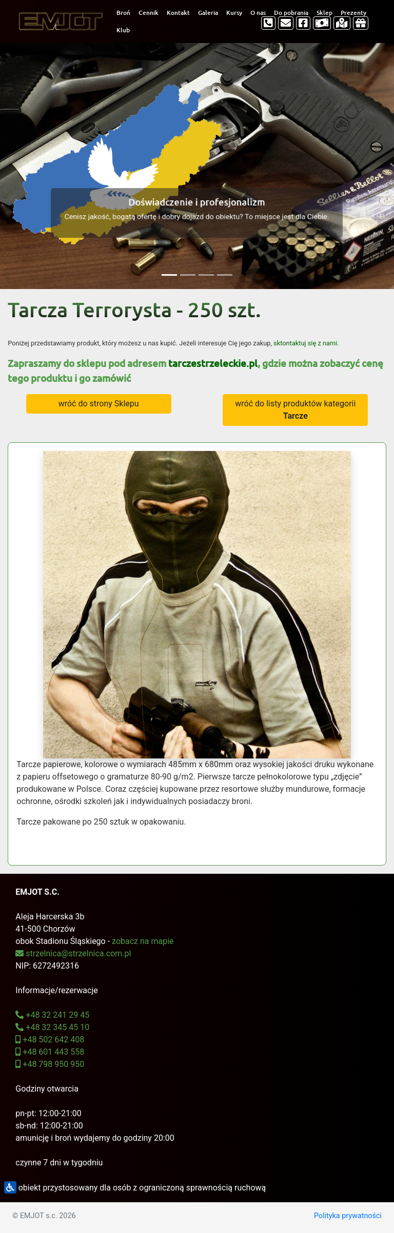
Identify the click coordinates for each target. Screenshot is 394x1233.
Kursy (234, 12)
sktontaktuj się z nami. (306, 343)
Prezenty (353, 12)
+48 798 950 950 (49, 1064)
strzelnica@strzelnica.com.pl (73, 953)
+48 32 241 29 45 (52, 1015)
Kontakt (178, 12)
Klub (123, 30)
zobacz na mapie (143, 941)
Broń (123, 12)
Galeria (208, 12)
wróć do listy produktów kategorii (295, 410)
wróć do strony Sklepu (98, 403)
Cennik (149, 12)
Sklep (324, 12)
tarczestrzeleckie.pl (213, 363)
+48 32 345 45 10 (52, 1027)
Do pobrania (291, 12)
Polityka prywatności (348, 1215)
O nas (258, 12)
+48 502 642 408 (49, 1039)
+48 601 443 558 (49, 1052)
